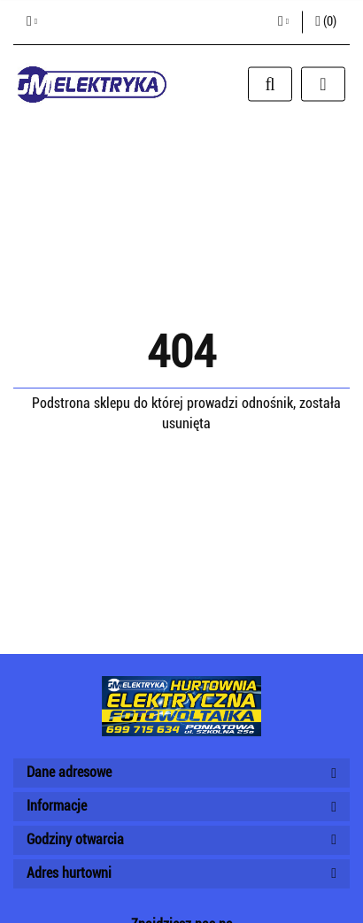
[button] (326, 22)
